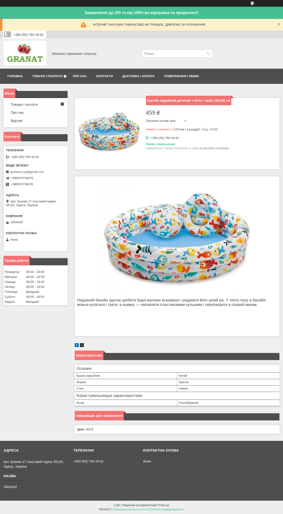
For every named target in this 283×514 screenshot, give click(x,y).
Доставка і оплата (138, 76)
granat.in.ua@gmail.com (27, 172)
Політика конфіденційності (166, 509)
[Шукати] (208, 53)
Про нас (80, 76)
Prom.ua (163, 505)
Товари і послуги (47, 76)
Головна (15, 76)
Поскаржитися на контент (130, 509)
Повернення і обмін (181, 76)
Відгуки (17, 121)
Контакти (104, 76)
